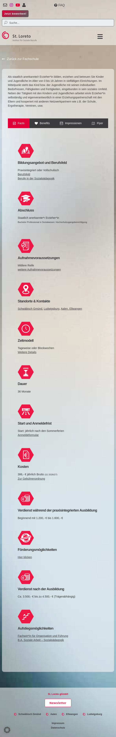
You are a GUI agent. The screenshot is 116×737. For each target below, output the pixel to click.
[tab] (19, 123)
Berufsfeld (24, 174)
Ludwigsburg (51, 308)
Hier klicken (25, 557)
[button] (99, 37)
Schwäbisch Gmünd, (30, 308)
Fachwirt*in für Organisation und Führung (43, 635)
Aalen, (65, 308)
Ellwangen (75, 308)
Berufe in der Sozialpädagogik (36, 178)
